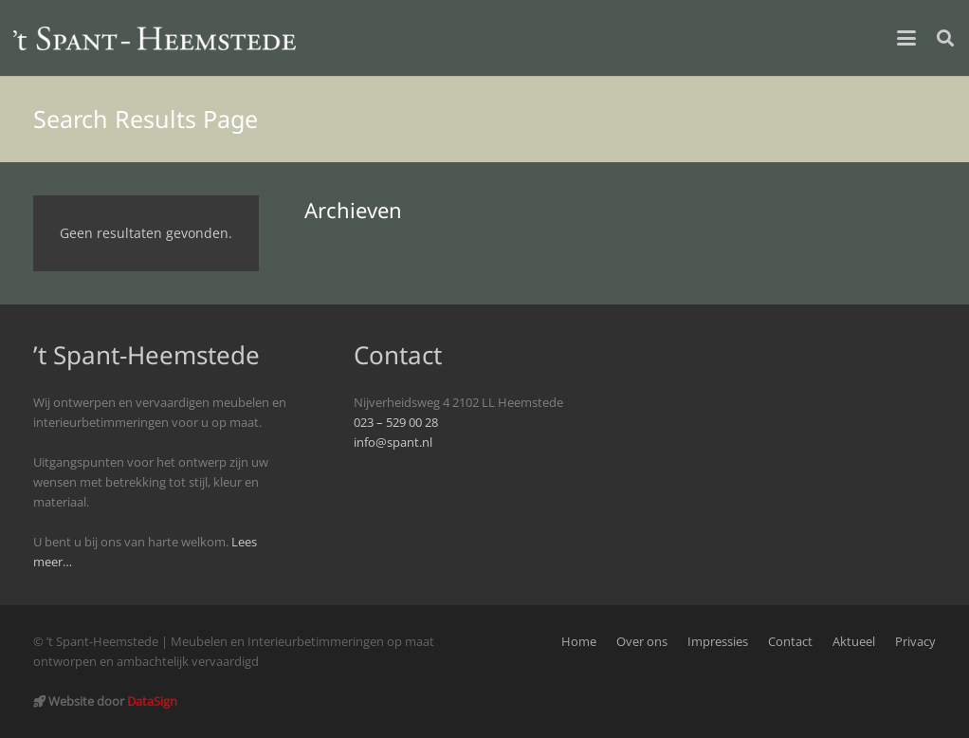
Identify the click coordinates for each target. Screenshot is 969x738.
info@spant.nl (393, 442)
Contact (790, 642)
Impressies (717, 642)
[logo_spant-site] (154, 38)
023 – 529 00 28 (396, 423)
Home (578, 642)
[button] (906, 37)
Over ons (641, 642)
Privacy (915, 642)
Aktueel (853, 642)
